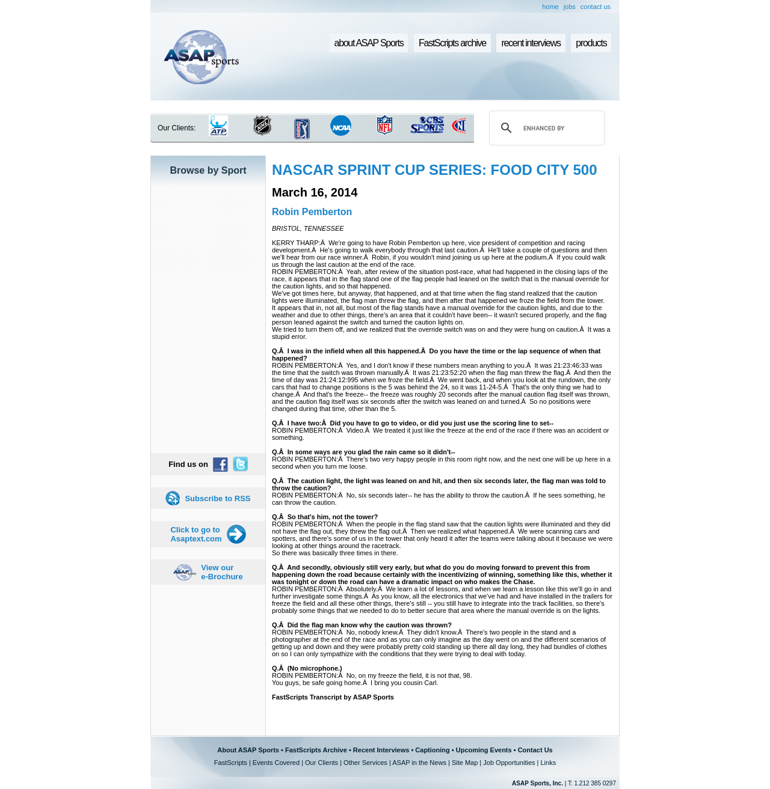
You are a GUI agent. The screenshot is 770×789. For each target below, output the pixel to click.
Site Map (465, 762)
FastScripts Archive (316, 750)
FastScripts (230, 762)
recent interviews (530, 43)
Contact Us (535, 750)
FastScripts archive (452, 43)
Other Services (365, 762)
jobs (570, 6)
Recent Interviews (381, 750)
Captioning (432, 750)
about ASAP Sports (369, 43)
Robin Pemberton (312, 212)
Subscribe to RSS (217, 498)
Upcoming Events (484, 750)
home (550, 6)
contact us (596, 6)
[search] (545, 128)
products (591, 43)
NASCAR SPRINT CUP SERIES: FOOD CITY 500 (434, 170)
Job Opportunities (509, 762)
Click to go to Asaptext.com (195, 534)
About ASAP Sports (248, 750)
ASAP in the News (419, 762)
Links (548, 762)
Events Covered (276, 762)
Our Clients (321, 762)
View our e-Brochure (221, 572)
